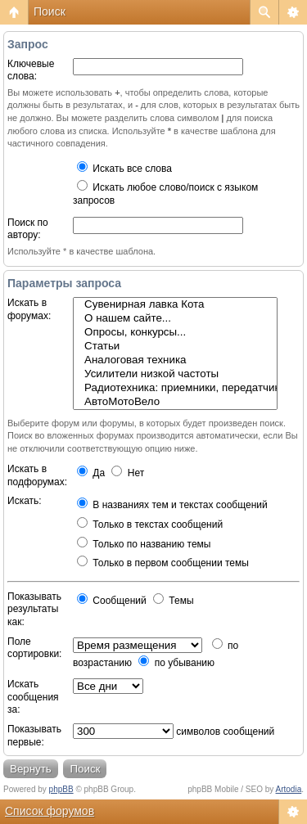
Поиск (49, 11)
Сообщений (112, 600)
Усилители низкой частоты (175, 374)
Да (91, 473)
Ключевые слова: (30, 70)
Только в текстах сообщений (150, 524)
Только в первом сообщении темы (163, 563)
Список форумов (49, 810)
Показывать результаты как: (34, 609)
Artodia (289, 789)
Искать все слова (124, 168)
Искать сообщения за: (33, 696)
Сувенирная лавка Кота (175, 305)
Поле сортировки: (34, 648)
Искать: (24, 501)
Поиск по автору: (27, 229)
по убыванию (176, 663)
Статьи (175, 346)
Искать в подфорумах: (37, 475)
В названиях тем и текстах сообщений (172, 505)
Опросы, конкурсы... (175, 333)
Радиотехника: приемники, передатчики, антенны (175, 388)
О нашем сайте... (175, 319)
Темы (173, 600)
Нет (127, 473)
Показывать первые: (34, 735)
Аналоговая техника (175, 360)
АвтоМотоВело (175, 402)
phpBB (61, 789)
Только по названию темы (143, 544)
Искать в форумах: (29, 309)
